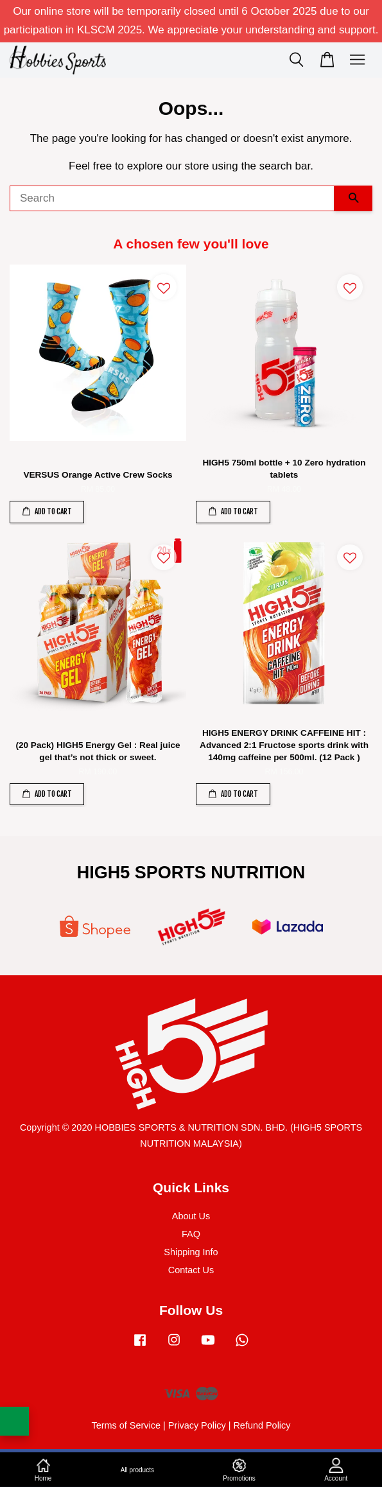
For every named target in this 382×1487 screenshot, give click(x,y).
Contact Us (191, 1270)
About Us (191, 1216)
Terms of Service (126, 1425)
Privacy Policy (197, 1425)
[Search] (172, 198)
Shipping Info (191, 1252)
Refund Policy (261, 1425)
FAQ (191, 1234)
